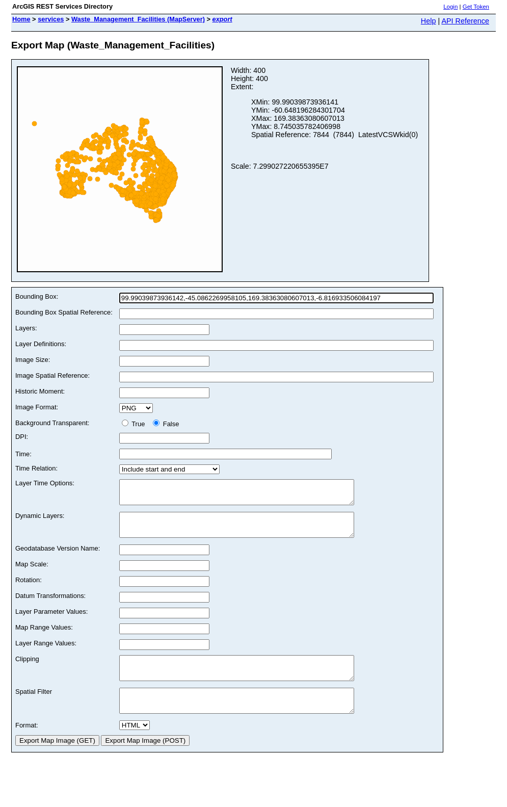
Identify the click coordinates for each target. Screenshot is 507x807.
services (51, 19)
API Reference (465, 21)
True (135, 424)
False (166, 424)
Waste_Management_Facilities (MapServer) (138, 19)
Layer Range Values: (45, 652)
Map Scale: (31, 573)
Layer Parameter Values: (51, 620)
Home (21, 19)
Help (428, 21)
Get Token (476, 7)
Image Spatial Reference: (52, 375)
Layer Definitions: (40, 344)
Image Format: (36, 407)
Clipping (27, 668)
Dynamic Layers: (39, 520)
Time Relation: (36, 468)
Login (450, 7)
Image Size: (32, 359)
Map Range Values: (44, 636)
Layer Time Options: (44, 483)
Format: (26, 743)
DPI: (21, 436)
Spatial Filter (33, 705)
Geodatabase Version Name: (57, 557)
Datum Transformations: (50, 605)
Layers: (26, 328)
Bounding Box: (36, 296)
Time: (23, 454)
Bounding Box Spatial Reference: (64, 312)
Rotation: (28, 589)
